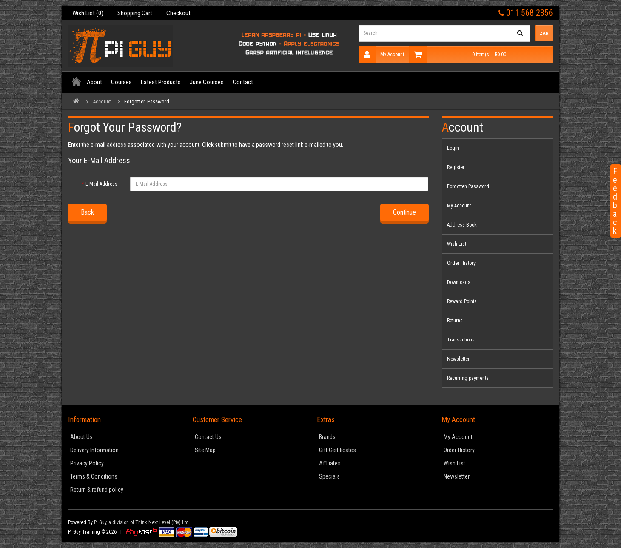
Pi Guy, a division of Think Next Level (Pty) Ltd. (142, 522)
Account (102, 101)
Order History (461, 263)
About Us (81, 436)
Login (453, 148)
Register (455, 167)
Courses (121, 82)
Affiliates (330, 463)
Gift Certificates (337, 450)
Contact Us (208, 436)
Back (87, 212)
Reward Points (462, 301)
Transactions (461, 340)
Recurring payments (468, 378)
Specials (329, 476)
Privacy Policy (87, 463)
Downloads (458, 282)
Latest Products (161, 82)
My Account (381, 54)
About (94, 82)
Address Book (462, 225)
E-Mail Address (101, 184)
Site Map (205, 450)
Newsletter (458, 359)
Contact (243, 82)
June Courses (207, 82)
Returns (455, 321)
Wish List (456, 244)
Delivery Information (94, 450)
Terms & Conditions (93, 476)
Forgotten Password (146, 101)
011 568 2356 (525, 13)
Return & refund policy (96, 489)
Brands (327, 436)
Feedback (615, 201)
